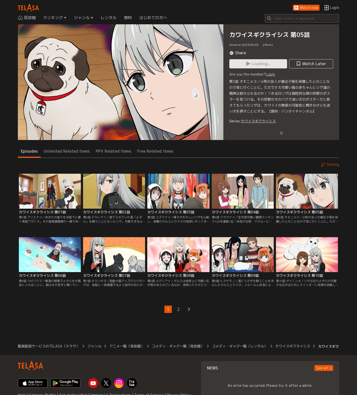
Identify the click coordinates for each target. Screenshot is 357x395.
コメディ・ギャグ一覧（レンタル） (240, 346)
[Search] (302, 18)
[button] (306, 8)
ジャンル (94, 346)
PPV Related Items (113, 151)
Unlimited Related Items (67, 151)
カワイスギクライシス (258, 121)
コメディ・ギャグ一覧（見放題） (178, 346)
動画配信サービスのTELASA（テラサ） (49, 346)
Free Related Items (155, 151)
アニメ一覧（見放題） (126, 346)
